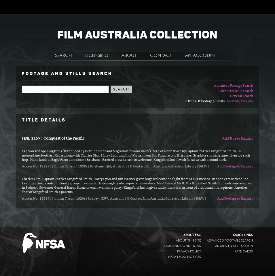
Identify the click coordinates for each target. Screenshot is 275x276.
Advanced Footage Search (233, 86)
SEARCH (63, 55)
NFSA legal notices (184, 256)
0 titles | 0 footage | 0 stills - (206, 101)
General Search (241, 96)
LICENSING (96, 55)
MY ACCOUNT (200, 55)
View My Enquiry (240, 101)
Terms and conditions (181, 246)
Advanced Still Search (234, 246)
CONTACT (161, 55)
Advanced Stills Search (235, 91)
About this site (188, 240)
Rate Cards (244, 251)
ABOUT (129, 55)
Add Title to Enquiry (237, 138)
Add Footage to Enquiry (235, 166)
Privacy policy (189, 251)
